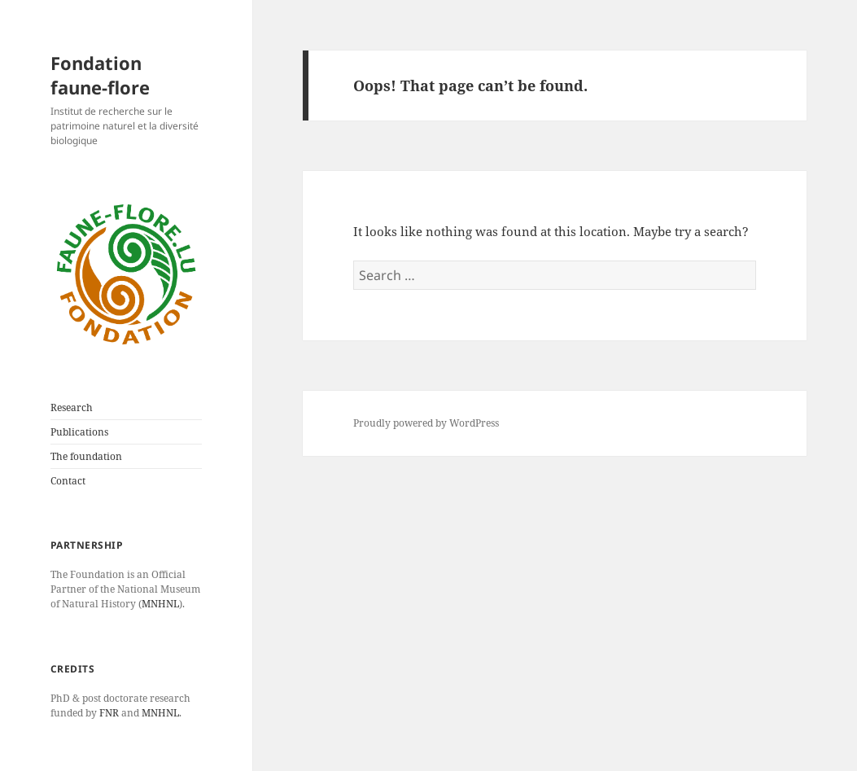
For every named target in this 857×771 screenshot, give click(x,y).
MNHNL (160, 604)
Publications (79, 432)
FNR (109, 713)
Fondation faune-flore (100, 74)
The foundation (86, 456)
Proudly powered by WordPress (426, 423)
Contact (67, 481)
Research (71, 407)
